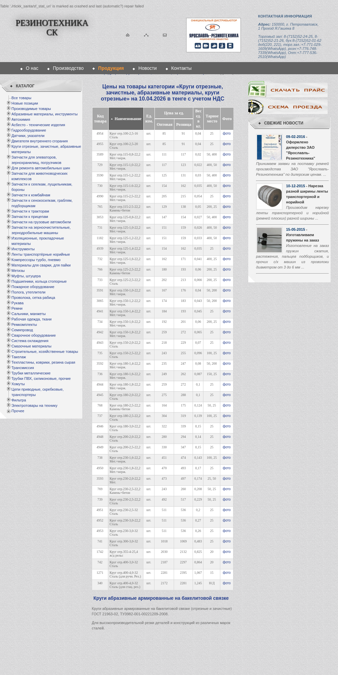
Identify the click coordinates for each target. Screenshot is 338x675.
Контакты (181, 68)
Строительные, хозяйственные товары (44, 351)
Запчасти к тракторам (30, 211)
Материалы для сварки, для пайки (41, 265)
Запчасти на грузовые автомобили (41, 222)
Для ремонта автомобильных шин (40, 168)
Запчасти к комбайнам (30, 195)
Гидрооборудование (28, 130)
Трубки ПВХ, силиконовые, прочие (41, 378)
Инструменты (23, 249)
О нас (32, 68)
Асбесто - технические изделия (38, 125)
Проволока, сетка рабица (33, 298)
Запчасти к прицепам (29, 217)
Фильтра (18, 400)
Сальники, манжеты (28, 314)
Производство (68, 68)
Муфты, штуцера (26, 276)
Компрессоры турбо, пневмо (35, 260)
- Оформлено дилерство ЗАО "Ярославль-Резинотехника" (300, 147)
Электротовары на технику (34, 405)
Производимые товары (31, 109)
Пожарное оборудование (32, 287)
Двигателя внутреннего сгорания (39, 141)
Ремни (17, 308)
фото (227, 133)
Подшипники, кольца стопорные (39, 281)
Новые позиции (24, 103)
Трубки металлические (31, 373)
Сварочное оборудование (33, 335)
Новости (147, 68)
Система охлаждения (29, 341)
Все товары (21, 98)
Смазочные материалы (31, 346)
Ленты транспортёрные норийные (40, 254)
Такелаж (18, 357)
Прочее (17, 411)
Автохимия (20, 119)
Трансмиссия (22, 368)
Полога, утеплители (28, 292)
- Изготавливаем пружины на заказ (302, 234)
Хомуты (18, 384)
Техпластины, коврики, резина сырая (43, 362)
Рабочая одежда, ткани (31, 319)
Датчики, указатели (28, 136)
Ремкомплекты (24, 324)
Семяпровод (22, 330)
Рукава (17, 303)
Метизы (18, 271)
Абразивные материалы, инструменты (44, 114)
